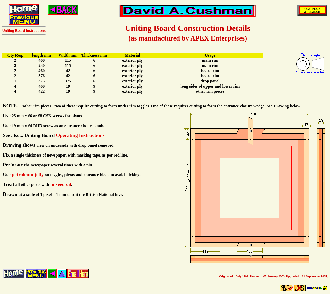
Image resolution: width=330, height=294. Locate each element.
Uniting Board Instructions (24, 31)
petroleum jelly (28, 174)
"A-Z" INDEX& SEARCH (312, 10)
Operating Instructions (80, 135)
